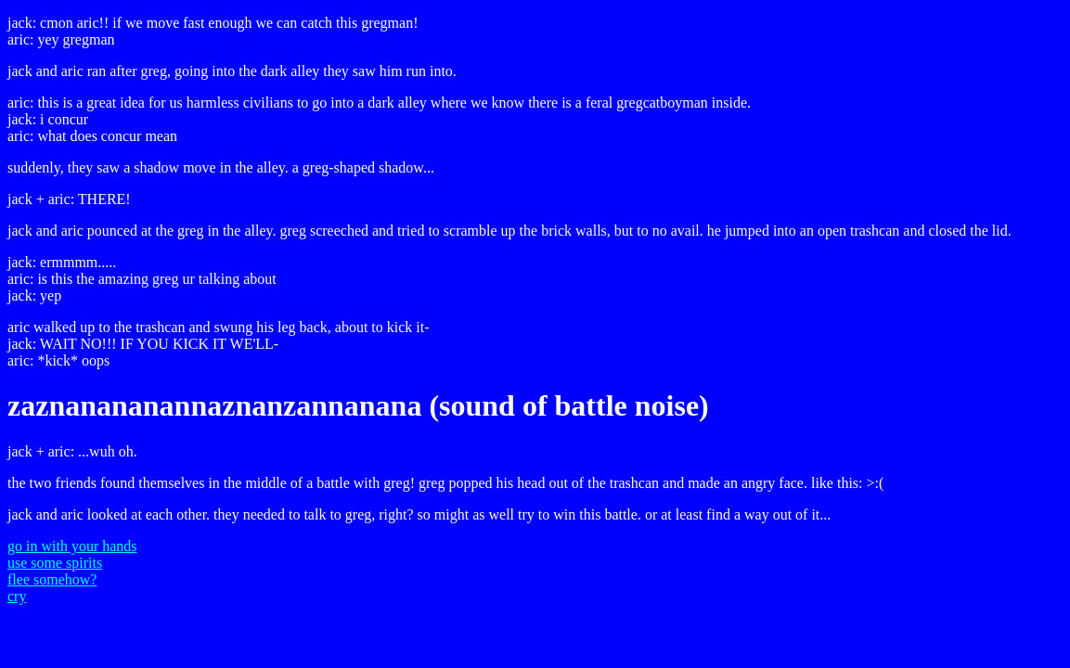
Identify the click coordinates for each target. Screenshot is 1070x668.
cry (16, 596)
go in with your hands (72, 546)
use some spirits (54, 563)
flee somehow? (52, 579)
